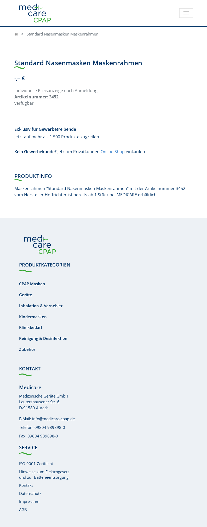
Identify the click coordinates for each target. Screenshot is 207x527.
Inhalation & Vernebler (40, 305)
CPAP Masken (32, 283)
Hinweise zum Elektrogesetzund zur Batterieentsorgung (44, 474)
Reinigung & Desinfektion (43, 338)
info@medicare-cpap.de (53, 418)
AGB (23, 509)
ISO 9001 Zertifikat (36, 463)
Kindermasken (33, 316)
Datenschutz (30, 493)
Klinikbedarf (30, 327)
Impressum (29, 501)
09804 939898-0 (49, 427)
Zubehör (27, 349)
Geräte (25, 294)
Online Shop (113, 152)
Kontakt (26, 485)
